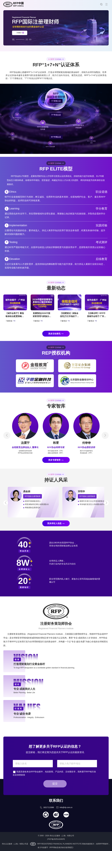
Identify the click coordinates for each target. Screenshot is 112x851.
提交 (55, 783)
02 (27, 38)
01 (13, 38)
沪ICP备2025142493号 (56, 839)
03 (30, 38)
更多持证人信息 (54, 523)
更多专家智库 (54, 460)
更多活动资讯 (54, 333)
